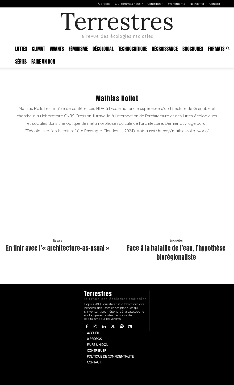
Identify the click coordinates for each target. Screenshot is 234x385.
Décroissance (165, 48)
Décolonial (103, 48)
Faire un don (43, 61)
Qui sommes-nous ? (129, 4)
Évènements (176, 4)
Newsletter (197, 4)
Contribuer (155, 4)
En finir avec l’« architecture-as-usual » (57, 252)
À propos (104, 4)
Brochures (192, 48)
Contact (215, 4)
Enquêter (176, 241)
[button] (227, 48)
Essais (57, 241)
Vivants (57, 48)
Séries (21, 61)
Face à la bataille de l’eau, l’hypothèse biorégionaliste (176, 252)
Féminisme (78, 48)
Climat (38, 48)
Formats (216, 48)
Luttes (21, 48)
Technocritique (132, 48)
